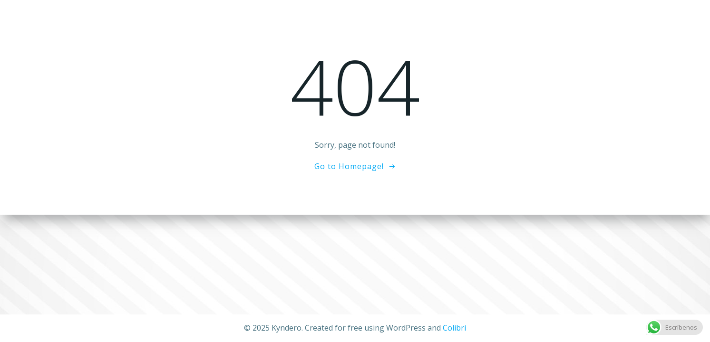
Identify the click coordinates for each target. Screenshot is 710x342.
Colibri (454, 328)
